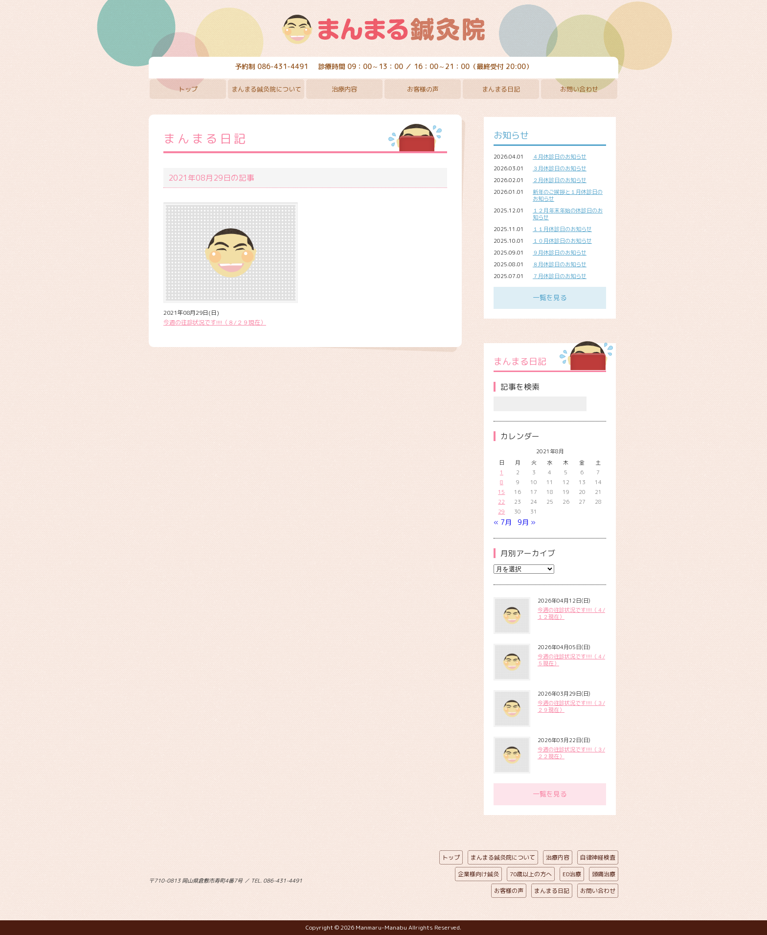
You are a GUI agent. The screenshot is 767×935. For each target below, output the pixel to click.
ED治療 (572, 874)
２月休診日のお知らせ (560, 180)
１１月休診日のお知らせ (562, 229)
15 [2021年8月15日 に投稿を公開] (501, 492)
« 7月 (503, 522)
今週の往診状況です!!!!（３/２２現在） (571, 753)
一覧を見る (550, 297)
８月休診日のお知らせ (560, 264)
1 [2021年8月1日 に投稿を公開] (501, 472)
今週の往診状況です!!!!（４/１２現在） (571, 613)
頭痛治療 (603, 874)
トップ (188, 89)
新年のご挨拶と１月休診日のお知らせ (568, 195)
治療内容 (344, 89)
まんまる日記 (501, 89)
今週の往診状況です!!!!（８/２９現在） (214, 322)
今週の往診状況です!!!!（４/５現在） (571, 660)
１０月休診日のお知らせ (562, 241)
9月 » (527, 522)
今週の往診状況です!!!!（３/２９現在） (571, 706)
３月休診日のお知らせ (560, 168)
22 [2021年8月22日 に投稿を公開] (501, 502)
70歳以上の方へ (531, 874)
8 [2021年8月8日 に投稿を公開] (501, 482)
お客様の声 (423, 89)
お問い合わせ (579, 89)
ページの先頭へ (376, 879)
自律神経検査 (597, 857)
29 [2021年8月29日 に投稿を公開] (501, 511)
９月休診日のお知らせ (560, 253)
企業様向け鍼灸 (478, 874)
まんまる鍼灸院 (383, 29)
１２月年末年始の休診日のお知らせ (568, 214)
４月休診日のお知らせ (560, 157)
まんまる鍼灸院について (266, 89)
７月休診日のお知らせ (560, 276)
